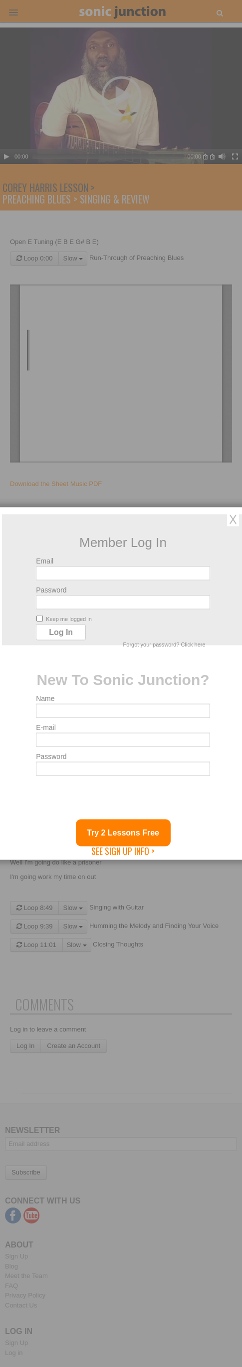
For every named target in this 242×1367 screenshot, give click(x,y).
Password (51, 590)
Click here (193, 645)
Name (45, 698)
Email (44, 561)
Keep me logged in (64, 619)
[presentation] (112, 800)
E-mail (46, 728)
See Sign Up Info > (123, 851)
